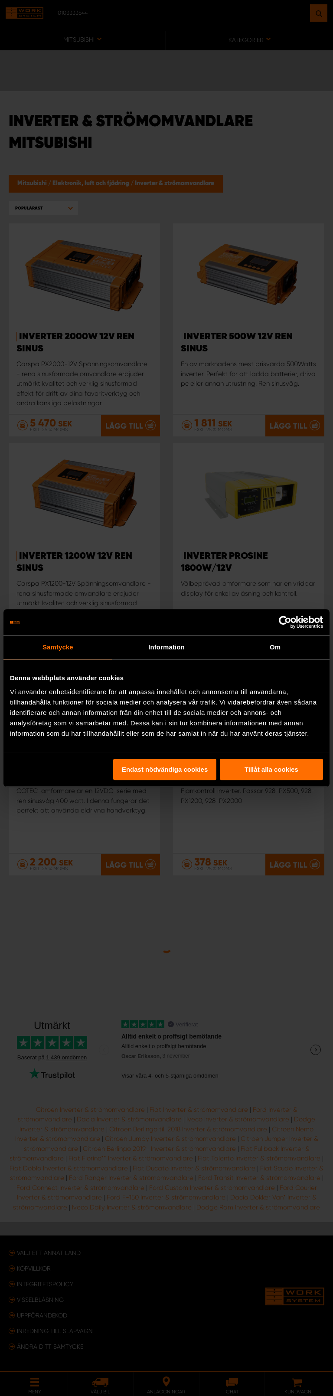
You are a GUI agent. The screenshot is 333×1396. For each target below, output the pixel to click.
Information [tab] (166, 647)
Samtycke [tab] (57, 647)
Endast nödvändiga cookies (165, 769)
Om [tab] (275, 647)
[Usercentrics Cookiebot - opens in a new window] (285, 622)
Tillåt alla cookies (271, 769)
